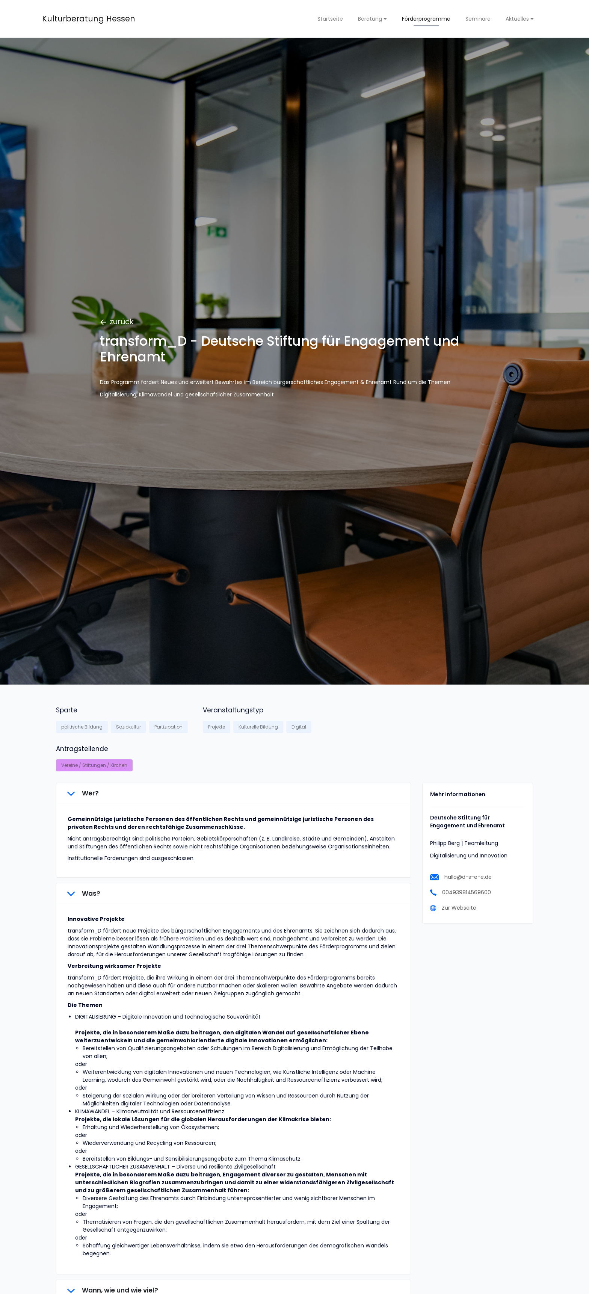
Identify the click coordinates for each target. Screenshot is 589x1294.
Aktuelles (520, 19)
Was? (83, 893)
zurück (117, 321)
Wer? (83, 793)
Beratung (372, 19)
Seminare (478, 19)
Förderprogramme (426, 19)
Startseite (330, 19)
